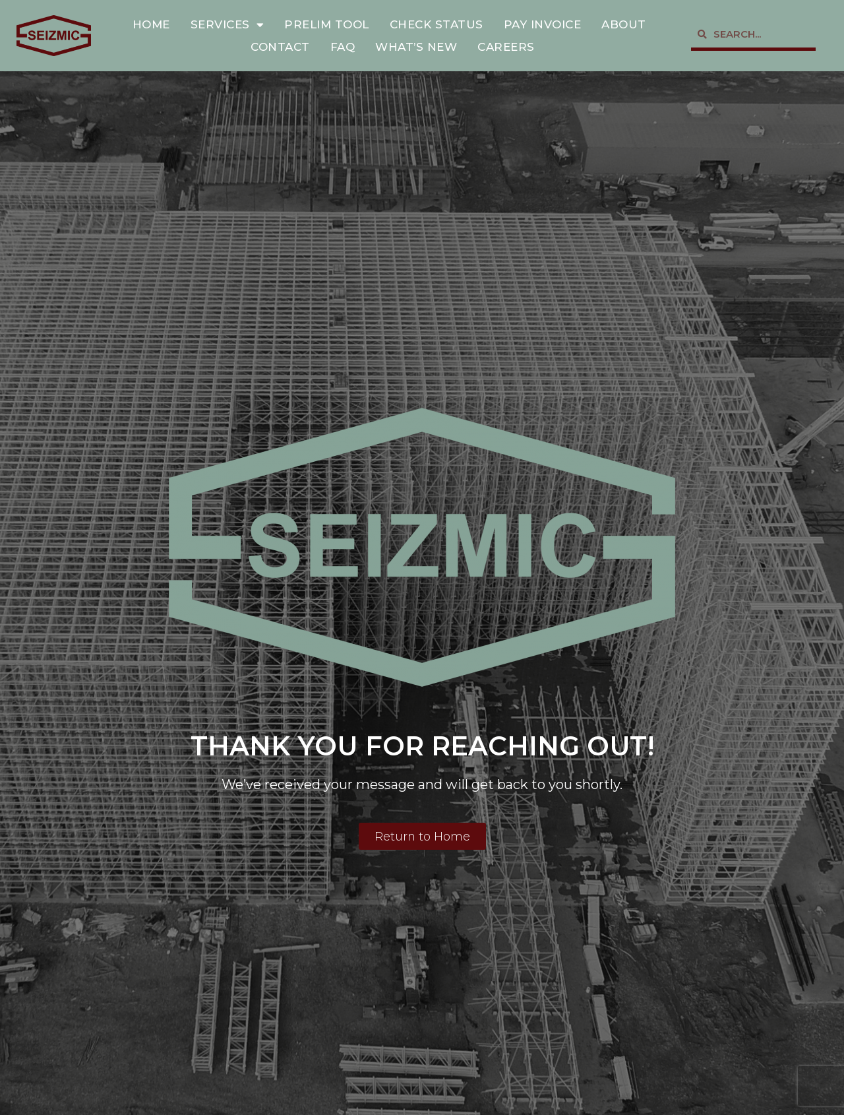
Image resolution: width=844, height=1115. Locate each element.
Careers (506, 46)
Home (151, 24)
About (623, 24)
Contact (280, 46)
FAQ (342, 46)
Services (227, 24)
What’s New (416, 46)
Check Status (436, 24)
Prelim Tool (326, 24)
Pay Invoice (543, 24)
